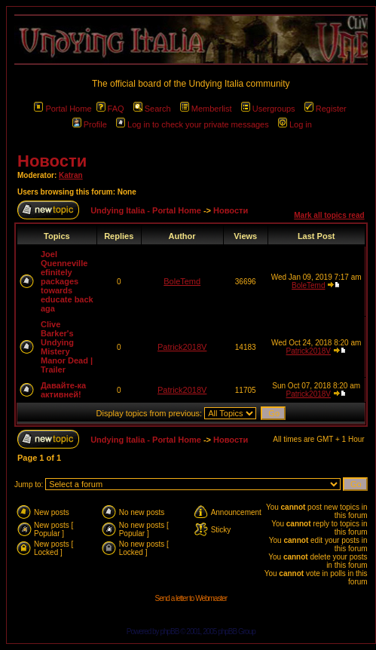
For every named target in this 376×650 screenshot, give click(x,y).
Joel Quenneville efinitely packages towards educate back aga (67, 281)
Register (325, 108)
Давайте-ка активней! (63, 390)
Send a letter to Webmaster (191, 598)
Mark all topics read (329, 215)
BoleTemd (182, 281)
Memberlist (206, 108)
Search (152, 108)
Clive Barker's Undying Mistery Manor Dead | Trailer (67, 347)
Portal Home (62, 108)
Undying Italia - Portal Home (145, 210)
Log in (295, 124)
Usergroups (268, 108)
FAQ (110, 108)
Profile (89, 124)
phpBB (169, 631)
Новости (52, 161)
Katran (71, 175)
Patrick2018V (181, 346)
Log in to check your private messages (192, 124)
